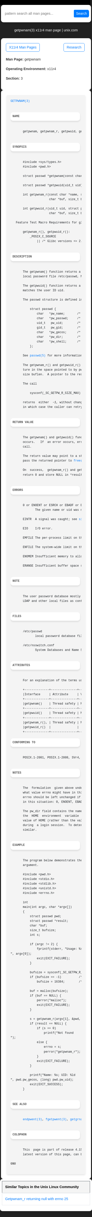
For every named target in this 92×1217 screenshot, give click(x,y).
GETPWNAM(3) (20, 101)
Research (74, 47)
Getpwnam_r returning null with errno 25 (36, 1199)
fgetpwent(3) (56, 1119)
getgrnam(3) (80, 1119)
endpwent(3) (32, 1119)
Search (81, 13)
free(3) (80, 460)
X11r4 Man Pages (23, 47)
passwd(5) (38, 355)
